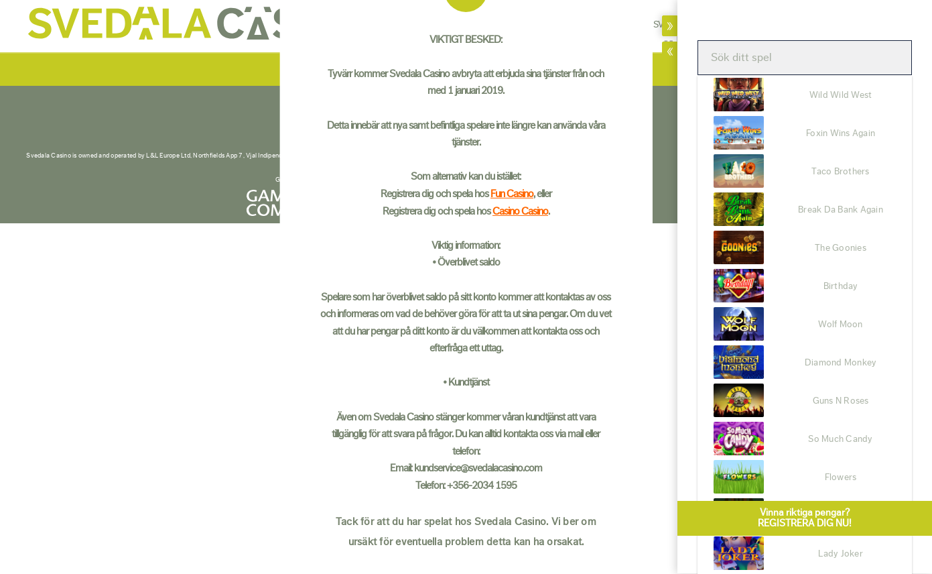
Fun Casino (511, 193)
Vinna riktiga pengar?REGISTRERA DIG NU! (805, 512)
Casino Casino (520, 210)
